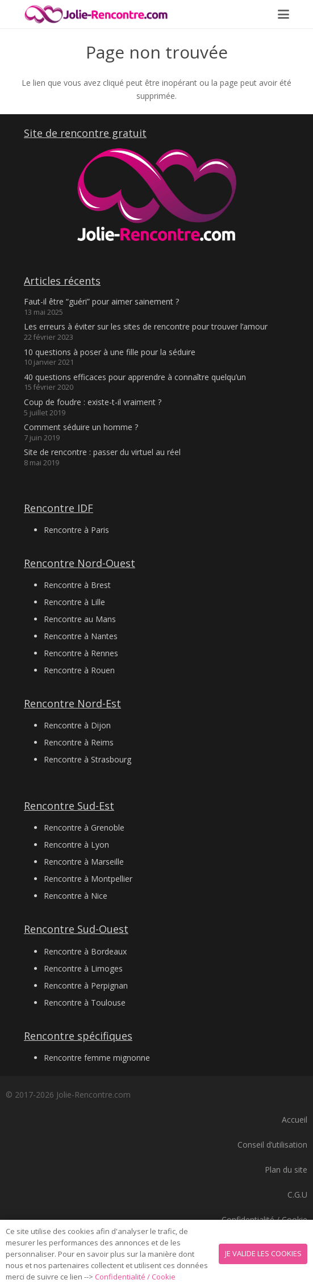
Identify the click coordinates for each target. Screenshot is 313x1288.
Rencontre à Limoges (83, 968)
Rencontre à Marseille (84, 861)
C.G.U (297, 1194)
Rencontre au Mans (80, 619)
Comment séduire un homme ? (81, 427)
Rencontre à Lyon (76, 844)
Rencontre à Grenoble (84, 827)
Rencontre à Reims (79, 742)
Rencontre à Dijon (77, 725)
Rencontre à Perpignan (86, 985)
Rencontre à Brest (77, 585)
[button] (283, 14)
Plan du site (286, 1169)
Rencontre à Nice (75, 895)
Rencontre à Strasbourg (87, 759)
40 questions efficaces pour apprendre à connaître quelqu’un (135, 377)
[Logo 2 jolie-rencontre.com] (97, 14)
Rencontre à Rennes (81, 653)
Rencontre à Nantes (81, 636)
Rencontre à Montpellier (88, 878)
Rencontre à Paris (76, 529)
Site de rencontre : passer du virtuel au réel (102, 452)
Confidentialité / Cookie (135, 1277)
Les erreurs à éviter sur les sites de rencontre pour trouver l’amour (146, 326)
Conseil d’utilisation (272, 1144)
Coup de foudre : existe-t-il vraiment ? (92, 402)
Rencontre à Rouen (79, 670)
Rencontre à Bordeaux (85, 951)
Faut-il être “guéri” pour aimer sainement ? (101, 301)
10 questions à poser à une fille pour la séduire (109, 352)
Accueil (294, 1119)
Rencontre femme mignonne (97, 1057)
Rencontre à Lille (74, 602)
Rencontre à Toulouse (85, 1002)
